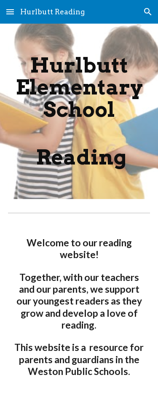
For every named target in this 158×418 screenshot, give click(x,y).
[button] (10, 11)
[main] (79, 111)
